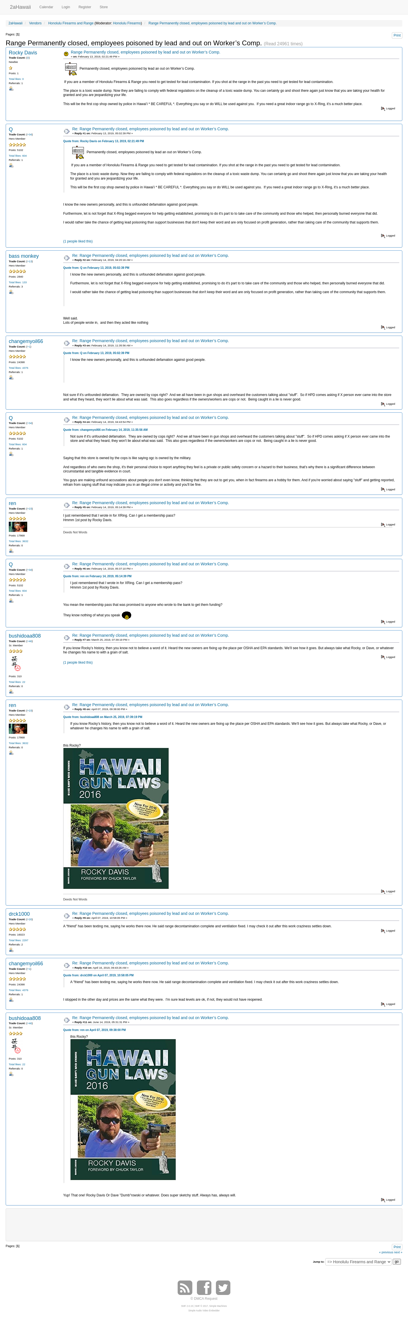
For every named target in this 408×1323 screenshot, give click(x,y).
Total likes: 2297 (18, 940)
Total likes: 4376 (18, 367)
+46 (29, 641)
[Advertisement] (204, 1224)
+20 (29, 919)
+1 (28, 346)
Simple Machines (218, 1306)
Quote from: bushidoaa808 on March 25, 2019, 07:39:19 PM (102, 717)
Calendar (46, 7)
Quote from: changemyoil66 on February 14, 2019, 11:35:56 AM (105, 429)
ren (12, 503)
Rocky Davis (23, 53)
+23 (29, 508)
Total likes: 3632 (18, 541)
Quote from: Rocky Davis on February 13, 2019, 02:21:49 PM (103, 141)
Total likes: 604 (18, 155)
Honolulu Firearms (127, 23)
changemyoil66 (26, 341)
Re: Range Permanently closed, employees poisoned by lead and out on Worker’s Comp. (150, 129)
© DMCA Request (204, 1299)
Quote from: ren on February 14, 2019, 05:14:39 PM (97, 576)
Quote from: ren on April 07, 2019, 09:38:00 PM (94, 1030)
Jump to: (318, 1261)
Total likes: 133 (18, 282)
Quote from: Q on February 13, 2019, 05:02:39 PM (96, 267)
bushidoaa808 (25, 636)
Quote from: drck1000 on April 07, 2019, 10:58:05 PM (98, 975)
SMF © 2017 (201, 1306)
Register (84, 7)
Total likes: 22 (17, 681)
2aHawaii (20, 6)
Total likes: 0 (16, 78)
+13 (29, 261)
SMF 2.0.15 (187, 1306)
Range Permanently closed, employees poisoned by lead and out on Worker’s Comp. (145, 52)
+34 (29, 134)
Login (66, 7)
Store (104, 7)
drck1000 (19, 914)
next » (398, 1252)
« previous (386, 1252)
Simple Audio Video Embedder (204, 1310)
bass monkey (24, 256)
